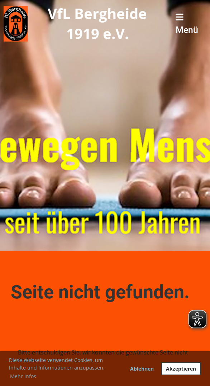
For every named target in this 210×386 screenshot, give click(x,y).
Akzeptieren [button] (181, 368)
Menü (187, 24)
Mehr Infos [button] (23, 376)
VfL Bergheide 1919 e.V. (97, 23)
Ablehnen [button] (142, 368)
